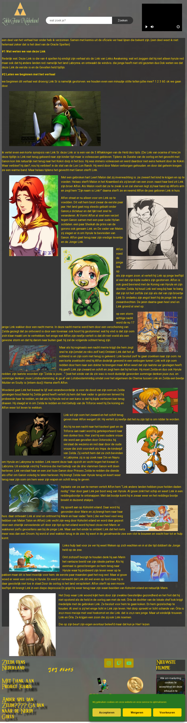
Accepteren (106, 712)
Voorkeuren (167, 712)
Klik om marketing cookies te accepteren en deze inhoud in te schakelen (170, 686)
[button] (89, 8)
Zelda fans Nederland (13, 665)
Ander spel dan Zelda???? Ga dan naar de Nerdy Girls (23, 708)
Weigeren (137, 712)
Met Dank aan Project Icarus (18, 684)
